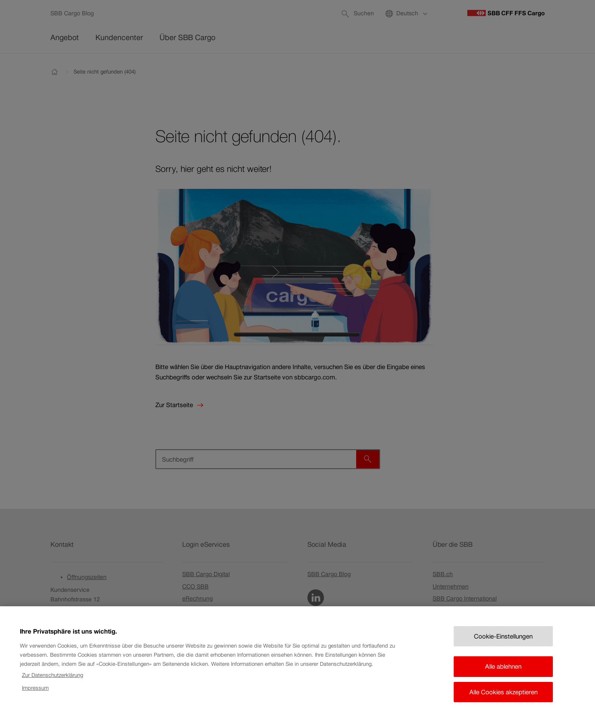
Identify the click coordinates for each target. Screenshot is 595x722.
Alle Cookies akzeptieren (503, 699)
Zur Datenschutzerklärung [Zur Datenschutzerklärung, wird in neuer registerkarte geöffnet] (52, 682)
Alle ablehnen (503, 673)
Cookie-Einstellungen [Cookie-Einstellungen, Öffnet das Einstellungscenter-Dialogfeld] (503, 643)
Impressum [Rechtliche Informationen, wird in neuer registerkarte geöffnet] (35, 695)
